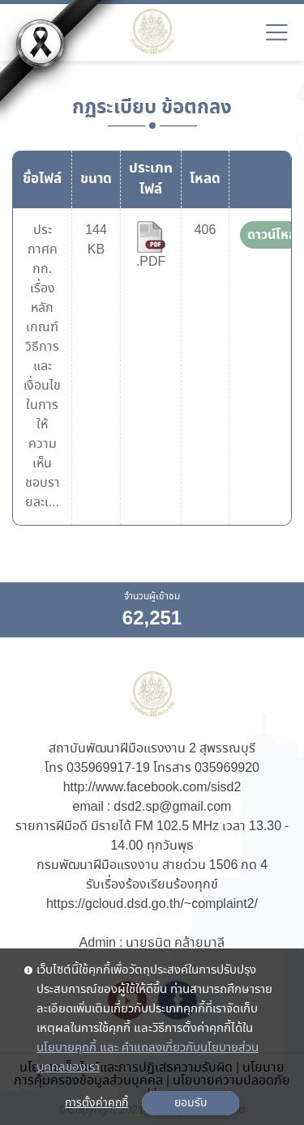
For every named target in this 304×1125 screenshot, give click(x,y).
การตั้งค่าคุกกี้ (96, 1103)
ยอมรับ (190, 1103)
